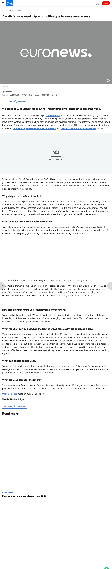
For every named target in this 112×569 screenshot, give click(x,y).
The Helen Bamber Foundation (41, 128)
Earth (9, 10)
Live (106, 3)
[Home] (3, 10)
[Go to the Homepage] (9, 3)
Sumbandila (19, 128)
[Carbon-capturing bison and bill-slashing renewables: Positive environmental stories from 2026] (56, 496)
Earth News (18, 10)
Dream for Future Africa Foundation (78, 128)
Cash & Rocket (53, 115)
